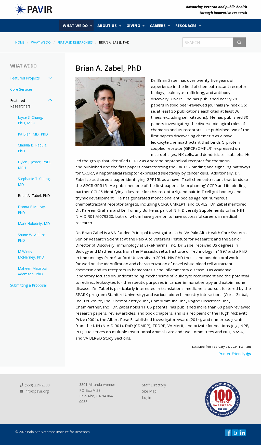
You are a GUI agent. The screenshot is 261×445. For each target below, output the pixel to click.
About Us (107, 25)
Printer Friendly (234, 353)
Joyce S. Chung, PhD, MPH (30, 120)
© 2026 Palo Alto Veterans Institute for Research (52, 431)
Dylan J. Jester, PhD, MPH (34, 164)
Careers (158, 25)
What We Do (75, 25)
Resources (186, 25)
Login (146, 397)
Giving (133, 25)
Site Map (149, 391)
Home (19, 42)
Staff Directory (154, 385)
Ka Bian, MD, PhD (33, 134)
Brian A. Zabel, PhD (34, 195)
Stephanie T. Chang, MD (34, 181)
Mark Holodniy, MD (34, 223)
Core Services (21, 89)
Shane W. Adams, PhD (32, 237)
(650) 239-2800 (34, 385)
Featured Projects (25, 78)
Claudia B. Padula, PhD (32, 148)
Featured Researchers (75, 42)
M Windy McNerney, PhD (31, 254)
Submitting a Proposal (28, 285)
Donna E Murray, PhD (32, 209)
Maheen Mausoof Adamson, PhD (32, 271)
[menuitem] (76, 26)
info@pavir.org (34, 391)
